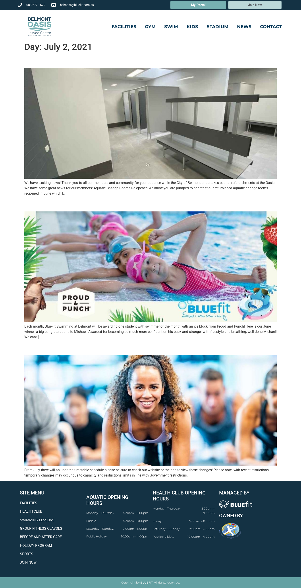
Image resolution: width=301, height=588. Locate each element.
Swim (171, 26)
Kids (192, 26)
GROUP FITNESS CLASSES (41, 528)
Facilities (124, 26)
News (244, 26)
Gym (150, 26)
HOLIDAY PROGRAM (36, 545)
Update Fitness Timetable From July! (82, 347)
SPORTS (26, 554)
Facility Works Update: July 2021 (75, 60)
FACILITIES (28, 503)
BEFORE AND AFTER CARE (41, 537)
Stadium (217, 26)
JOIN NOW (28, 562)
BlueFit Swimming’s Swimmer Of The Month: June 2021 (112, 203)
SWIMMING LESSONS (37, 520)
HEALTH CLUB (31, 511)
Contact (271, 26)
